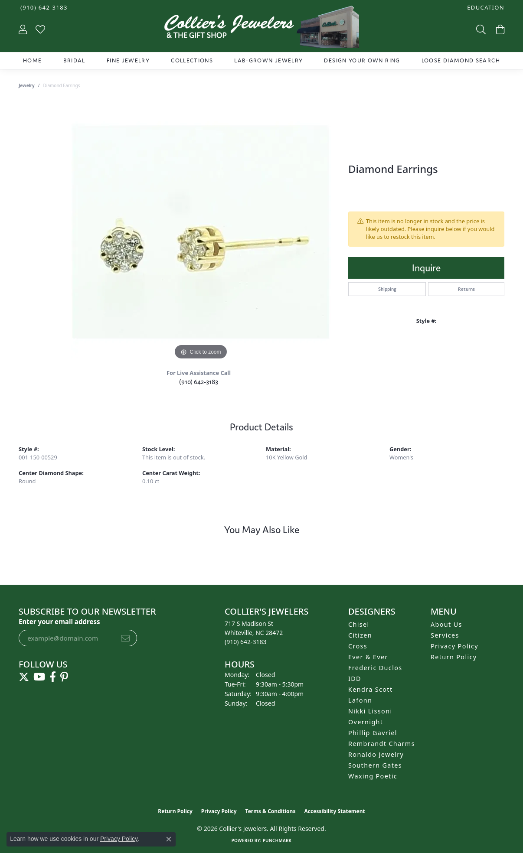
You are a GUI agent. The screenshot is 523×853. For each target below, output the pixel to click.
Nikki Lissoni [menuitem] (370, 711)
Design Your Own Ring (362, 60)
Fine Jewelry (128, 60)
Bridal (74, 60)
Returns (466, 289)
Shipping (387, 289)
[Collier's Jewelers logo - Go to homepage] (261, 29)
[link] (43, 7)
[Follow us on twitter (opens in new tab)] (24, 677)
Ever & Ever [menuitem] (368, 657)
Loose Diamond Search (461, 60)
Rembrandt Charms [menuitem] (381, 743)
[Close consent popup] (168, 839)
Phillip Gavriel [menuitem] (372, 733)
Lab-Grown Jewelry (268, 60)
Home (32, 60)
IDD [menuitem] (354, 678)
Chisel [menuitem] (358, 624)
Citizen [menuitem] (360, 635)
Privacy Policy (454, 646)
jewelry (27, 85)
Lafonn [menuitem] (360, 700)
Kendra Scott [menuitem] (370, 689)
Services (445, 635)
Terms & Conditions (270, 811)
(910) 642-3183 (198, 382)
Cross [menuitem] (357, 646)
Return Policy (454, 657)
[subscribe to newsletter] (125, 638)
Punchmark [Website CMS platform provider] (277, 840)
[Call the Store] (246, 642)
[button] (484, 7)
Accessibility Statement (334, 811)
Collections (192, 60)
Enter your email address (59, 621)
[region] (201, 232)
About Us (446, 624)
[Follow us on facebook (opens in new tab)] (52, 677)
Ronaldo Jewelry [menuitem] (376, 754)
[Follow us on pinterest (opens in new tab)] (64, 677)
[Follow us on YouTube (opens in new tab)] (39, 677)
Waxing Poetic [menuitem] (372, 776)
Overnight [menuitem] (365, 722)
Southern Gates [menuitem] (375, 765)
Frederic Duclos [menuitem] (375, 668)
